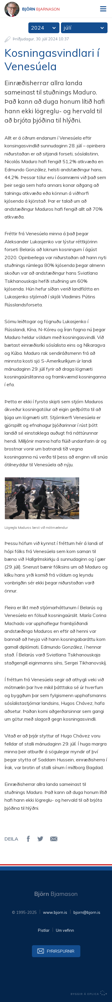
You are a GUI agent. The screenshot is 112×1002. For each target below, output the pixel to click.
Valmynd (103, 9)
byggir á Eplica (89, 993)
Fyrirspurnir (60, 951)
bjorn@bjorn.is (86, 912)
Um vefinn (65, 930)
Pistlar (44, 930)
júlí (67, 27)
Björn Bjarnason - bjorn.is (37, 9)
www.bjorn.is (55, 912)
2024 (37, 27)
